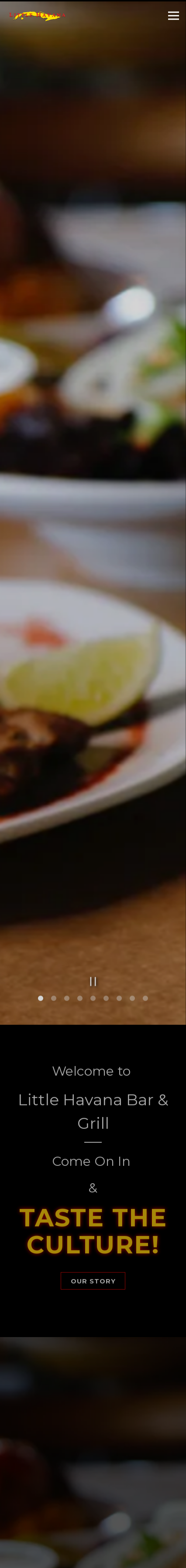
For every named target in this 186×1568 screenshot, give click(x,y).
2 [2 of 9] (53, 925)
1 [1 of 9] (40, 925)
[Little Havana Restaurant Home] (37, 16)
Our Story (93, 1208)
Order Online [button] (93, 1557)
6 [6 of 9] (106, 925)
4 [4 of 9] (80, 925)
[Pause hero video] (93, 907)
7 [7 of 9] (119, 925)
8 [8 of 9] (132, 925)
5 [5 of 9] (93, 925)
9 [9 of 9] (145, 925)
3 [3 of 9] (66, 925)
